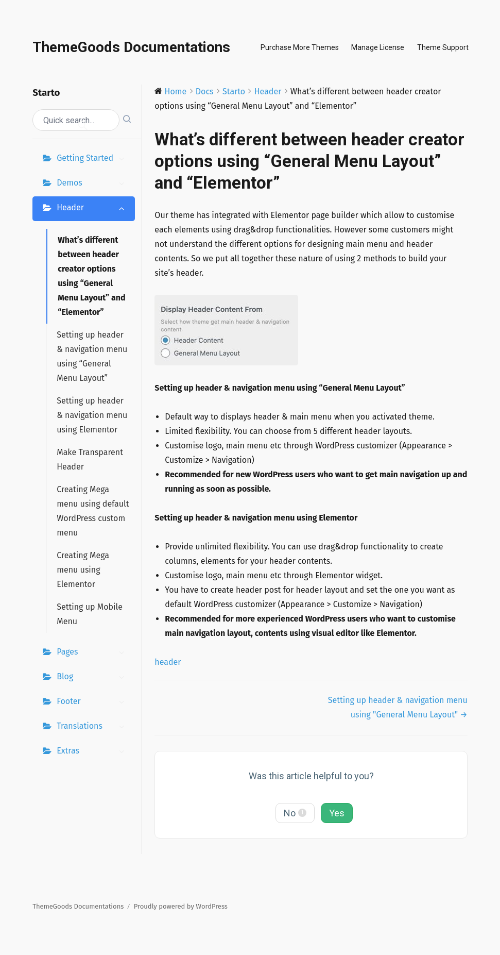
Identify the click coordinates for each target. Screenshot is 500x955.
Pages (93, 653)
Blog (93, 677)
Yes (336, 813)
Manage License (377, 47)
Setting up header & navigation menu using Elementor (92, 415)
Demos (93, 184)
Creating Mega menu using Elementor (83, 569)
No (295, 813)
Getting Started (93, 159)
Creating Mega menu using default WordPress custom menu (93, 511)
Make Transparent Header (90, 459)
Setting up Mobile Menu (90, 614)
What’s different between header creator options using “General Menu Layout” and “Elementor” (91, 276)
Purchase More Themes (300, 47)
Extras (93, 752)
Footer (93, 702)
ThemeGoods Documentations (131, 47)
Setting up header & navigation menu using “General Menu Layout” (92, 356)
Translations (93, 727)
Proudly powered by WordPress (181, 906)
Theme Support (443, 47)
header (167, 662)
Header (93, 208)
